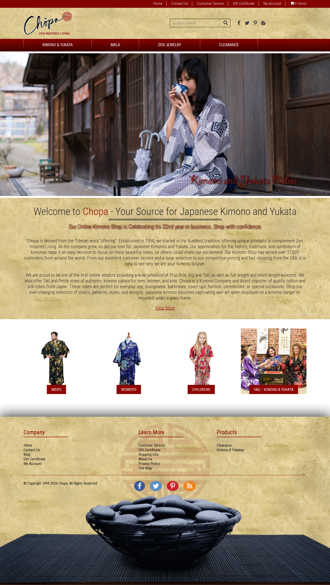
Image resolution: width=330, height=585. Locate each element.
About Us (145, 459)
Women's (128, 389)
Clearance (224, 445)
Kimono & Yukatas (230, 450)
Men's (56, 389)
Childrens (201, 389)
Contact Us (179, 3)
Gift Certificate (244, 3)
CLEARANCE (229, 44)
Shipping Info (148, 454)
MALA (115, 44)
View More (165, 308)
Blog (27, 454)
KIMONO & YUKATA (58, 44)
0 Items (300, 3)
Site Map (145, 468)
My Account (272, 3)
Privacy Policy (149, 463)
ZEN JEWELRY (169, 44)
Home (157, 3)
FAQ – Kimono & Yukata (273, 389)
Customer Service (210, 3)
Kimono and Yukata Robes (243, 181)
